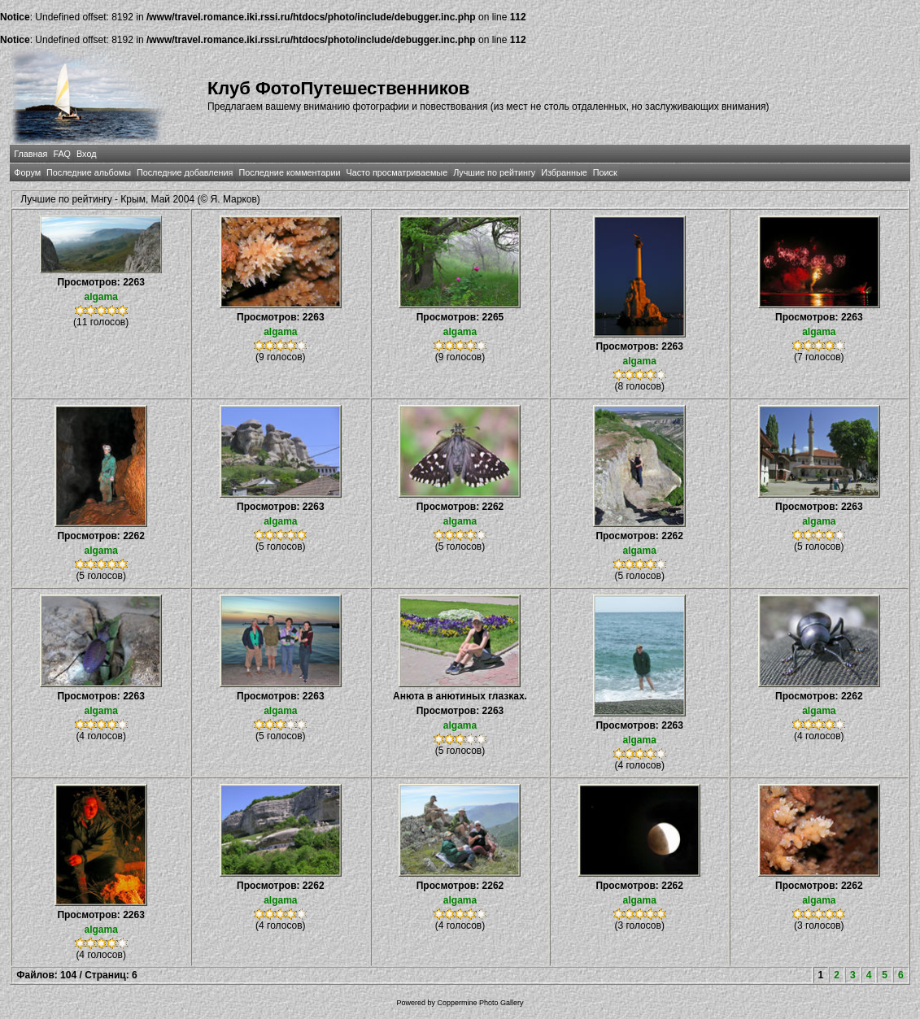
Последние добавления (185, 172)
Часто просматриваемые (396, 172)
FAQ (62, 154)
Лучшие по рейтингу (494, 172)
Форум (27, 172)
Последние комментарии (289, 172)
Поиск (605, 172)
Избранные (563, 172)
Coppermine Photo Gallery (480, 1003)
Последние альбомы (88, 172)
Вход (86, 154)
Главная (30, 154)
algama (100, 297)
